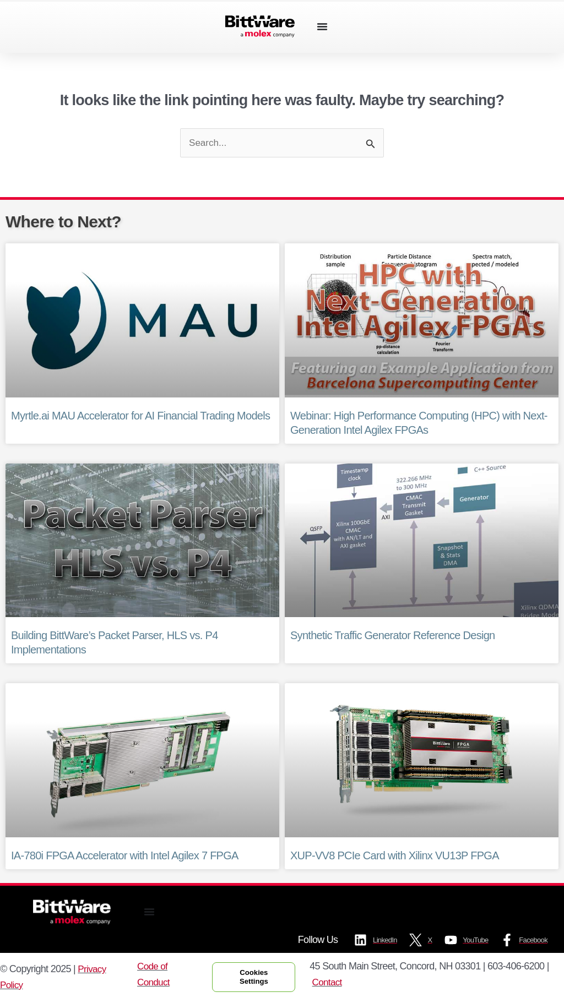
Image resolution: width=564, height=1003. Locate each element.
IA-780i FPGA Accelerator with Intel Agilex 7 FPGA (124, 856)
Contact (333, 983)
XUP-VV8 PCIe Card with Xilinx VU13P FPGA (394, 856)
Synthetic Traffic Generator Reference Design (392, 636)
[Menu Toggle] (322, 26)
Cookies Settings (257, 978)
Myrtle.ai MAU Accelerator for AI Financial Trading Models (140, 416)
